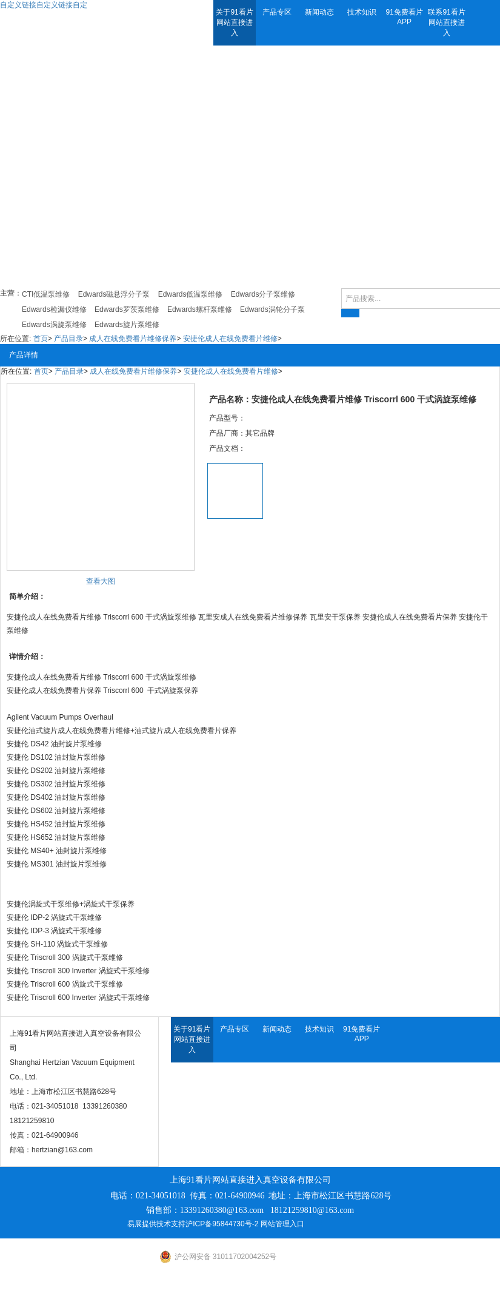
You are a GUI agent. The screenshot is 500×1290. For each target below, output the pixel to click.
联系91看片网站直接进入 (446, 22)
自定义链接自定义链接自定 (43, 5)
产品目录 (68, 338)
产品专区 (277, 12)
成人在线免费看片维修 (64, 677)
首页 (40, 338)
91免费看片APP (403, 17)
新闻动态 (319, 12)
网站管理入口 (282, 1224)
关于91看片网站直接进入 (234, 22)
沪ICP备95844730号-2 (221, 1224)
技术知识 (361, 12)
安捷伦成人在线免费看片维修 (230, 338)
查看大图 (100, 581)
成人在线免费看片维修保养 (132, 338)
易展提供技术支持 (156, 1224)
